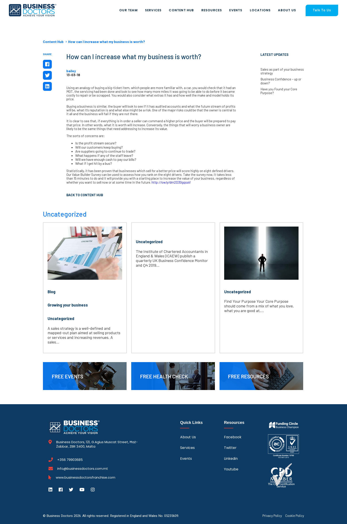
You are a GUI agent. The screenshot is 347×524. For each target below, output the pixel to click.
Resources (211, 10)
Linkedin (231, 458)
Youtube (231, 469)
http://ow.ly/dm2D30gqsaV (171, 182)
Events (235, 10)
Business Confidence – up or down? (280, 81)
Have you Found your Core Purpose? (278, 91)
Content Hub (181, 10)
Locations (260, 10)
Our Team (128, 10)
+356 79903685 (70, 460)
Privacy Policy (272, 516)
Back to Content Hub (84, 195)
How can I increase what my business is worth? (106, 41)
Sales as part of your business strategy (282, 71)
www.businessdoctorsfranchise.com (85, 477)
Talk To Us (322, 10)
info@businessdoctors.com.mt (82, 468)
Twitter (230, 447)
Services (153, 10)
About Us (287, 10)
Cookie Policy (294, 516)
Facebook (232, 437)
